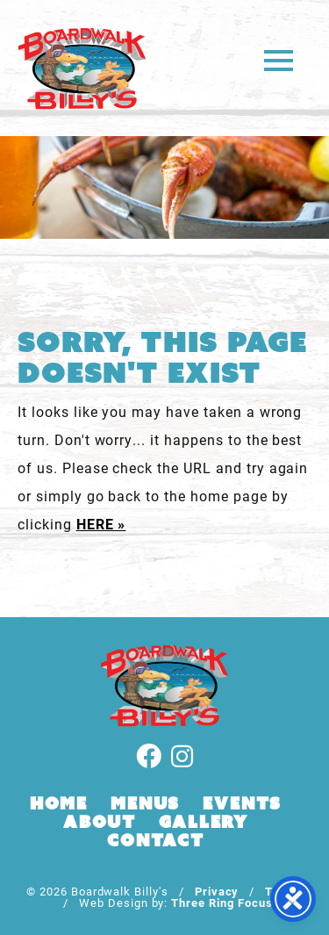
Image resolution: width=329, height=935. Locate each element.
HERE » (101, 523)
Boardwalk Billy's (82, 68)
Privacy (217, 890)
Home (59, 803)
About (99, 821)
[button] (278, 59)
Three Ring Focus (221, 902)
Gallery (203, 821)
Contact (155, 840)
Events (242, 803)
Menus (145, 803)
